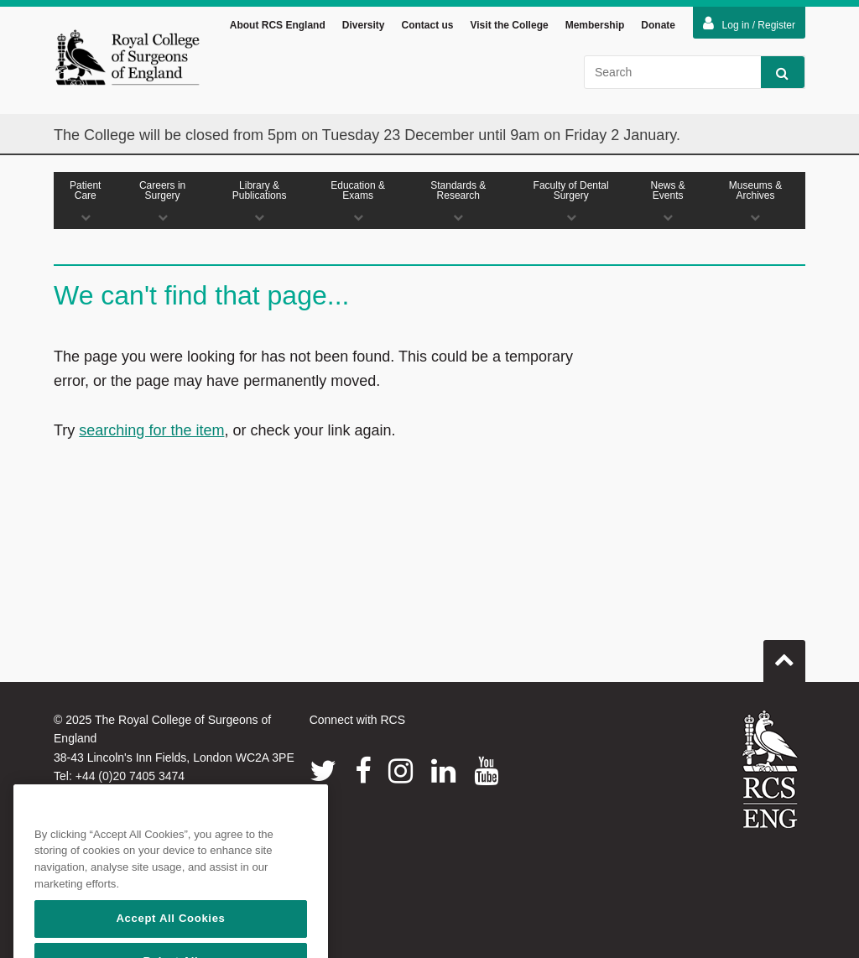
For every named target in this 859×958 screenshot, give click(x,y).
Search (775, 72)
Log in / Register (749, 23)
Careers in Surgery (162, 201)
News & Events (667, 201)
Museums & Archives (755, 201)
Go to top (784, 654)
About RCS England (277, 25)
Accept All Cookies (170, 938)
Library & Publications (259, 201)
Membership (595, 25)
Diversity (363, 25)
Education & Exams (358, 201)
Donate (658, 25)
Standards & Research (458, 201)
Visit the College (510, 25)
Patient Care (85, 201)
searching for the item (151, 430)
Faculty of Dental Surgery (571, 201)
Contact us (427, 25)
